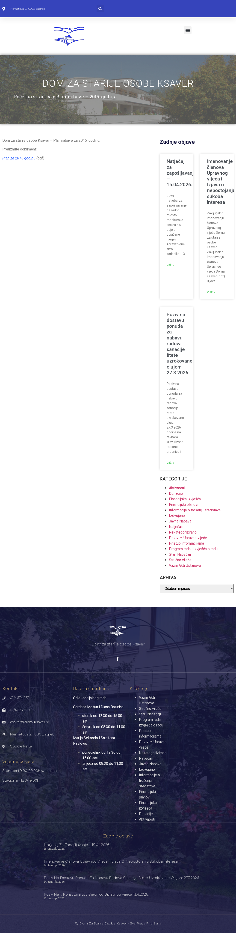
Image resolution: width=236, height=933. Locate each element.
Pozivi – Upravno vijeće (188, 538)
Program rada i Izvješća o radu (193, 549)
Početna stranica (33, 96)
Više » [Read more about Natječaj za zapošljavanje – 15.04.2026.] (170, 265)
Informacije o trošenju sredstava (195, 510)
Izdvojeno (177, 515)
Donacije (176, 493)
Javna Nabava (180, 521)
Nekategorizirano (183, 532)
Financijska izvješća (185, 499)
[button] (100, 8)
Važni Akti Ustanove (185, 565)
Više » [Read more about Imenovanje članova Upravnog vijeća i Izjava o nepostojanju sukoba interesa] (211, 292)
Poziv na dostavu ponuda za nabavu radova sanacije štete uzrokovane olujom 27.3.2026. (179, 343)
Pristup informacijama (186, 543)
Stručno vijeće (180, 560)
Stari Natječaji (180, 554)
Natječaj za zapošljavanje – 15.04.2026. (182, 173)
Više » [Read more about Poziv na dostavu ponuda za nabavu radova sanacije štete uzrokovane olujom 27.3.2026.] (170, 463)
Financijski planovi (183, 504)
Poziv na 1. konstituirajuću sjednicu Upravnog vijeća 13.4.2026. (96, 894)
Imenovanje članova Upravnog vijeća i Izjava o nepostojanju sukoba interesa (221, 182)
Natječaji (176, 527)
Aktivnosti (177, 488)
